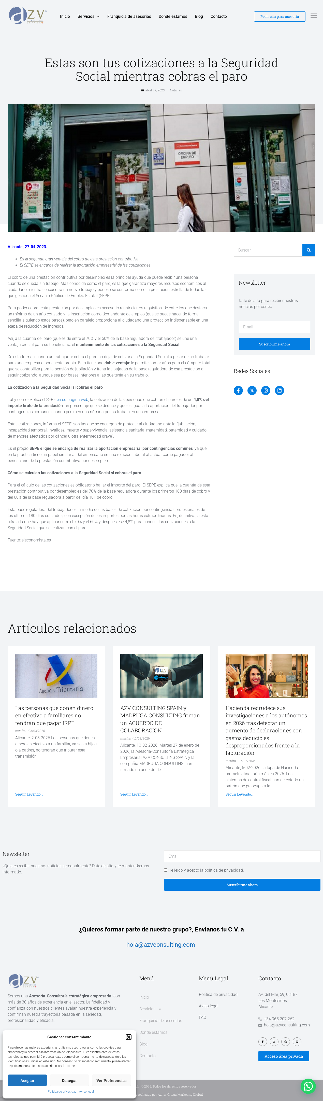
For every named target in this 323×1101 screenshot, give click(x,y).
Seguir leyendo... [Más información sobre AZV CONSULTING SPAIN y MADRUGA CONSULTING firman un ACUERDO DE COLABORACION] (134, 794)
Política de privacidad (62, 1091)
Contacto (219, 16)
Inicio (65, 16)
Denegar (69, 1080)
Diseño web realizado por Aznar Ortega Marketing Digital (161, 1094)
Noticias (176, 90)
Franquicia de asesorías (129, 16)
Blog (199, 16)
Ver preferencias (111, 1080)
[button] (128, 1037)
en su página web (72, 399)
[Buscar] (308, 250)
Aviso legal (86, 1091)
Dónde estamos (173, 16)
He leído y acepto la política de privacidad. (206, 870)
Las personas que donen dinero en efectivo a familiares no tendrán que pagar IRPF (54, 715)
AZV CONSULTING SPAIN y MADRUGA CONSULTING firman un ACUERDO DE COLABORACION (160, 719)
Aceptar (27, 1080)
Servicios (89, 16)
